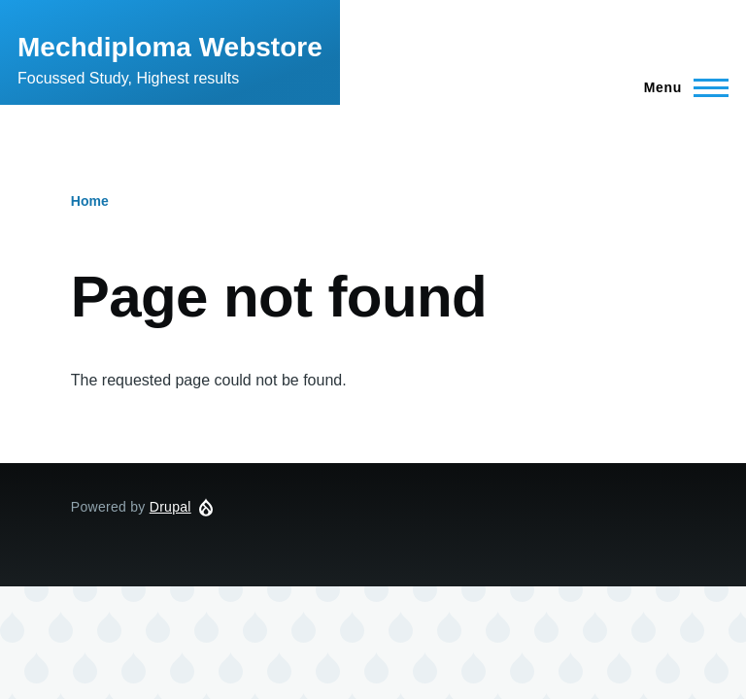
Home (90, 201)
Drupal (170, 507)
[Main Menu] (680, 87)
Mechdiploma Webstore (169, 47)
